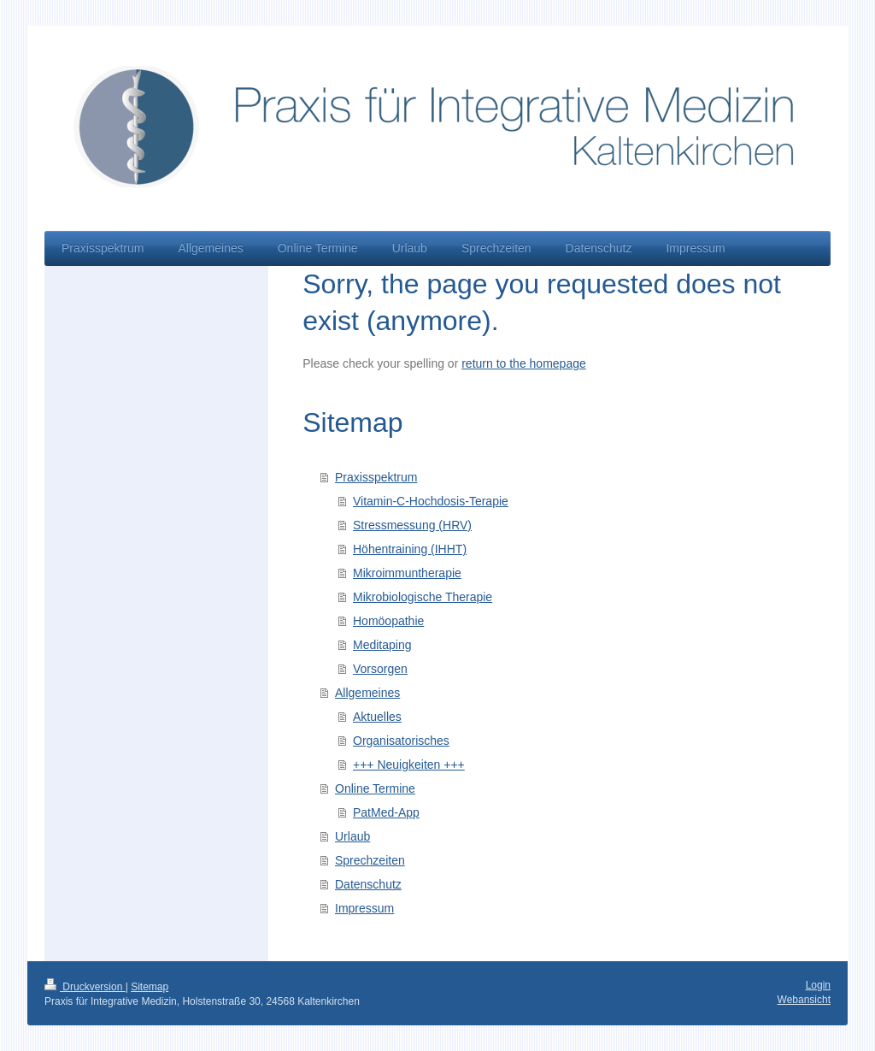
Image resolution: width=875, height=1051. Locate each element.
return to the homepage (523, 363)
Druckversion (85, 987)
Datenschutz (368, 884)
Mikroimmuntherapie (407, 573)
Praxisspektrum (376, 477)
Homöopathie (388, 621)
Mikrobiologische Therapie (422, 597)
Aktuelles (377, 716)
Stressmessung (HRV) (412, 525)
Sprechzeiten (370, 860)
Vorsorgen (380, 669)
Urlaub (352, 836)
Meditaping (382, 645)
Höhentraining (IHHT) (410, 549)
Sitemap (149, 987)
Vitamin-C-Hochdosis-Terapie (430, 501)
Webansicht (804, 1000)
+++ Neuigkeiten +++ (409, 764)
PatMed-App (386, 812)
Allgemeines (367, 693)
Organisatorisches (401, 740)
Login (818, 985)
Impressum (364, 908)
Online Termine (375, 788)
